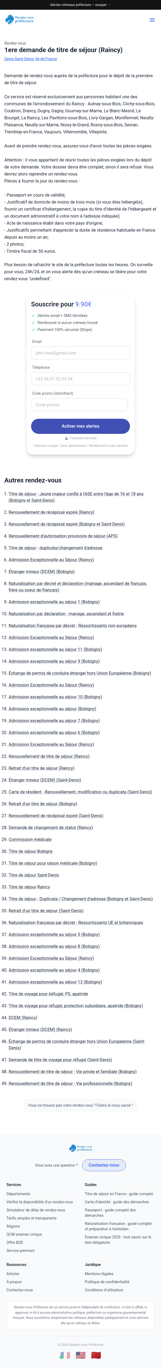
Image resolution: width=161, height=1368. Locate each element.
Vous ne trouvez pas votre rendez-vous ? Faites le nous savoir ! (80, 1105)
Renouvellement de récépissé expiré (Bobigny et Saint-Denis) (67, 524)
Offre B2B (14, 1242)
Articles (12, 1274)
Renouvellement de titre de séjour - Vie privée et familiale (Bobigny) (73, 1071)
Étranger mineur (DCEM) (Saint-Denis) (45, 780)
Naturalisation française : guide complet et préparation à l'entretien (118, 1226)
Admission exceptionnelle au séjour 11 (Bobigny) (55, 649)
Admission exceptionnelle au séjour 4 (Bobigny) (54, 970)
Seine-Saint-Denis (19, 59)
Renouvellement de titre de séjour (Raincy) (49, 756)
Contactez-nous (104, 1165)
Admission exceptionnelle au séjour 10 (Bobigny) (55, 697)
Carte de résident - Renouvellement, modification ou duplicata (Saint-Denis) (80, 792)
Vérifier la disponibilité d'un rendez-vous (39, 1202)
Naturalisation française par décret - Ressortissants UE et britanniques (76, 922)
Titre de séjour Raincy (29, 887)
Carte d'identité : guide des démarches (117, 1202)
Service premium (20, 1250)
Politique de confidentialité (107, 1282)
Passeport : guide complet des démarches (110, 1213)
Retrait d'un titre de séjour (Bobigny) (43, 803)
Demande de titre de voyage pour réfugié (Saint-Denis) (60, 1059)
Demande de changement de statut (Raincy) (51, 827)
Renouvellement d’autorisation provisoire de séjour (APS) (63, 536)
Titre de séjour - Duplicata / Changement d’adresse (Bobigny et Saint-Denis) (81, 898)
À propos (14, 1282)
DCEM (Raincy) (23, 1017)
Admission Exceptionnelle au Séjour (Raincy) (51, 559)
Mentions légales (99, 1274)
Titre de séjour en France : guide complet (119, 1194)
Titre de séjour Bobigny (31, 851)
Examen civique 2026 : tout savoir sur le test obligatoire (118, 1240)
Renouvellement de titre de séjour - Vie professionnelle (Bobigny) (70, 1083)
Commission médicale (30, 839)
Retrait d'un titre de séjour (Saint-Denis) (46, 910)
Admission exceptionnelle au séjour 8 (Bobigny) (54, 946)
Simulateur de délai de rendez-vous (35, 1210)
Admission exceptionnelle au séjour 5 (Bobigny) (54, 934)
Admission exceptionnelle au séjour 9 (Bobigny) (54, 661)
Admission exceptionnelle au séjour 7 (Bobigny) (54, 720)
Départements (18, 1194)
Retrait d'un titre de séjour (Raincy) (42, 768)
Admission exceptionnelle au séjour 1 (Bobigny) (54, 601)
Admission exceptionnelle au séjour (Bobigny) (52, 708)
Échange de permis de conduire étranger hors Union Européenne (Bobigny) (80, 673)
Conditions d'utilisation (104, 1290)
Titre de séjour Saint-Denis (34, 875)
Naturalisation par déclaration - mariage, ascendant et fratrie (66, 613)
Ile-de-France (46, 59)
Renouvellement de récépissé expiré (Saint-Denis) (56, 815)
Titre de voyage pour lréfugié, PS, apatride (48, 994)
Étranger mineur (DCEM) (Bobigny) (42, 571)
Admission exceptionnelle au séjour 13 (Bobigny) (55, 982)
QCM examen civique (24, 1234)
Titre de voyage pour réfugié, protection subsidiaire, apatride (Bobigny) (76, 1005)
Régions (13, 1226)
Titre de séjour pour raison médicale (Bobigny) (53, 863)
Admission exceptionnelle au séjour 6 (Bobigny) (54, 732)
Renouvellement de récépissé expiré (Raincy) (51, 512)
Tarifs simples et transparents (31, 1218)
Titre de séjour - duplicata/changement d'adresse (55, 547)
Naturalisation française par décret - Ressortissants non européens (73, 625)
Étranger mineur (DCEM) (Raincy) (40, 1029)
